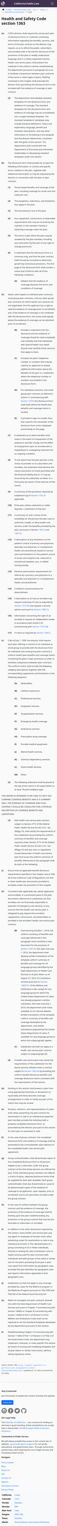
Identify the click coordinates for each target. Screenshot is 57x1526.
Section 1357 (27, 401)
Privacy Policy (7, 1489)
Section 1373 (37, 495)
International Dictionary (38, 1522)
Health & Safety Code (22, 9)
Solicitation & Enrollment (14, 12)
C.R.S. (17, 1499)
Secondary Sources (10, 1485)
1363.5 (42, 529)
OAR (16, 1514)
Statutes (18, 1502)
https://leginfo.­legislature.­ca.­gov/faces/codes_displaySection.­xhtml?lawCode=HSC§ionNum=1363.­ (24, 1368)
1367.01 (18, 533)
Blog (3, 1466)
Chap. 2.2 (44, 9)
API (2, 1474)
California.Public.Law (26, 3)
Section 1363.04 (31, 1071)
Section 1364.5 (43, 632)
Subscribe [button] (7, 1402)
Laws (17, 1510)
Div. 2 (35, 9)
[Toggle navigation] (52, 3)
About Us (5, 1470)
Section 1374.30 (39, 626)
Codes (9, 9)
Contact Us (6, 1478)
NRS (16, 1506)
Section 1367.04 (28, 948)
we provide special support (22, 1444)
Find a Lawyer (7, 1462)
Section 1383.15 (41, 609)
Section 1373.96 (21, 605)
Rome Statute (21, 1522)
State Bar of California (15, 1422)
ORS (21, 1514)
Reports (5, 1482)
